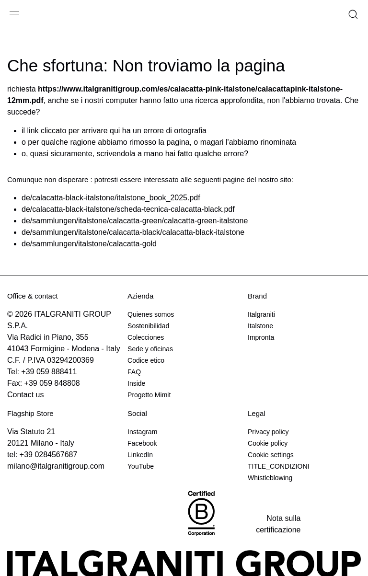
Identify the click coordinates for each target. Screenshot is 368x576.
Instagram (142, 432)
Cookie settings (271, 455)
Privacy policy (268, 432)
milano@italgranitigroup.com (55, 466)
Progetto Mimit (149, 395)
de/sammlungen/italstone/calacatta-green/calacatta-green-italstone (135, 221)
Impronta (261, 337)
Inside (136, 383)
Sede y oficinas (150, 349)
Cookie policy (268, 443)
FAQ (134, 372)
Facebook (142, 443)
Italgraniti (261, 314)
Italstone (260, 326)
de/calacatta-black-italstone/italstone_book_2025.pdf (111, 198)
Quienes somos (150, 314)
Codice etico (145, 360)
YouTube (140, 466)
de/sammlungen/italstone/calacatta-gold (89, 244)
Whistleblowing (270, 478)
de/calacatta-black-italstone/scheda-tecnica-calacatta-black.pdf (128, 209)
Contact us (25, 395)
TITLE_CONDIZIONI (278, 466)
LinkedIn (140, 455)
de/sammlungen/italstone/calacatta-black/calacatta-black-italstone (133, 232)
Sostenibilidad (148, 326)
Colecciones (145, 337)
